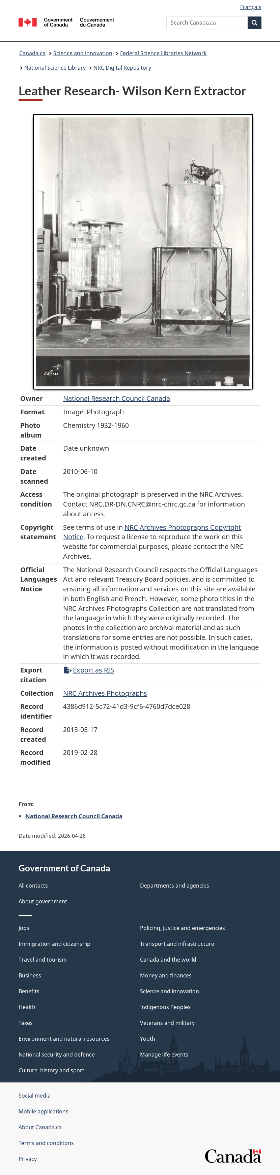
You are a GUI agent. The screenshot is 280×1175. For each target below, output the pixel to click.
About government (43, 901)
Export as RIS (89, 670)
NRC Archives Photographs (105, 693)
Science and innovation (82, 53)
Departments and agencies (174, 885)
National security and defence (57, 1054)
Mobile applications (43, 1111)
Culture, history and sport (51, 1070)
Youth (147, 1038)
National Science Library (55, 67)
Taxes (26, 1023)
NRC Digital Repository (122, 67)
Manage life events (164, 1054)
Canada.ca (32, 53)
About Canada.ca (40, 1127)
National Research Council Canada (116, 398)
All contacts (33, 885)
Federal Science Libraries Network (163, 53)
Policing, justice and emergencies (182, 928)
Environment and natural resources (64, 1038)
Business (30, 975)
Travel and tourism (43, 959)
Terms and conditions (46, 1143)
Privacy (28, 1159)
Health (27, 1007)
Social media (35, 1095)
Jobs (24, 928)
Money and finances (166, 975)
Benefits (29, 991)
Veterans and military (167, 1023)
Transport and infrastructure (177, 943)
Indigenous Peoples (165, 1007)
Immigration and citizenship (54, 943)
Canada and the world (168, 959)
